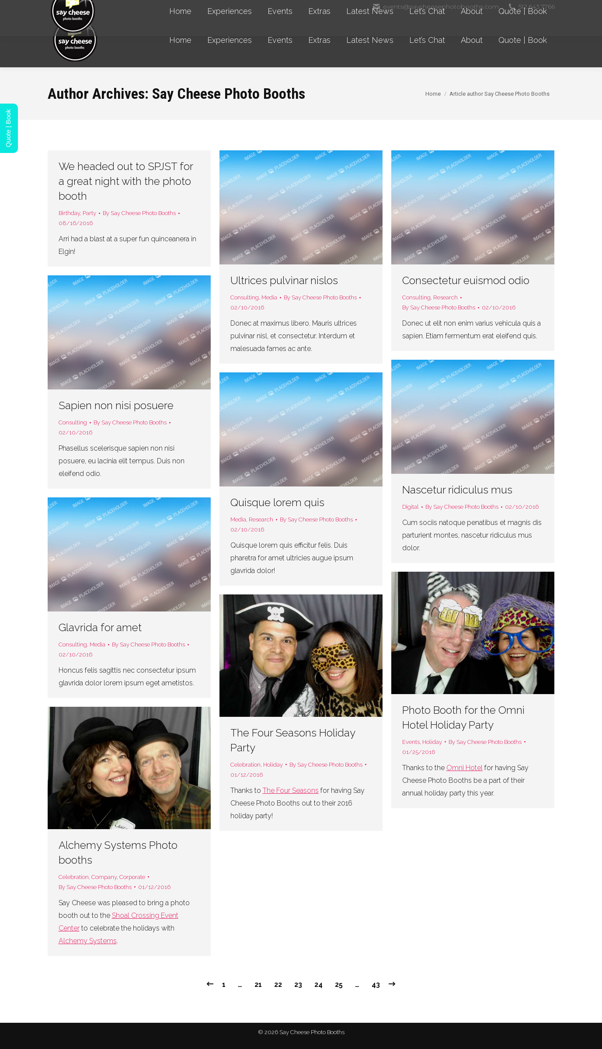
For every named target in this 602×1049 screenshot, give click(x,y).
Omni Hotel (464, 768)
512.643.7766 (531, 6)
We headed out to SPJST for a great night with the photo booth (126, 181)
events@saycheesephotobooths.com (435, 6)
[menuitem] (180, 40)
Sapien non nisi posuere (116, 405)
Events (411, 742)
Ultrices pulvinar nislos (284, 280)
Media (269, 297)
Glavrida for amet (100, 627)
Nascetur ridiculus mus (457, 489)
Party (89, 213)
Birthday (69, 213)
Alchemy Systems (88, 941)
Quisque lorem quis (277, 502)
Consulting (244, 297)
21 (258, 984)
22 (278, 984)
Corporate (132, 877)
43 (376, 984)
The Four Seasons (291, 790)
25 (339, 984)
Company (104, 877)
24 (318, 984)
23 (298, 984)
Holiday (432, 742)
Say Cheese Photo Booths (228, 93)
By (139, 213)
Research (445, 297)
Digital (410, 507)
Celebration (245, 764)
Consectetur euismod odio (465, 280)
